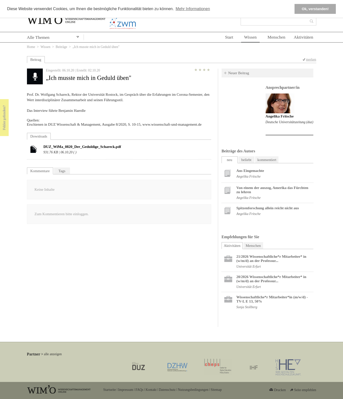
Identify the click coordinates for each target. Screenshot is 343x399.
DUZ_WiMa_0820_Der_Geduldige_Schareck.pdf (82, 147)
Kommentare (40, 171)
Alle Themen (38, 37)
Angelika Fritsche (280, 116)
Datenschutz (167, 390)
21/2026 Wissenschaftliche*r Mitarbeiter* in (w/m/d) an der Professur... (271, 259)
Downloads (38, 136)
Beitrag (35, 60)
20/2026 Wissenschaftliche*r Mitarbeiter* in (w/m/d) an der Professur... (271, 279)
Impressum (125, 390)
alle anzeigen (53, 354)
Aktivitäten (303, 37)
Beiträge (61, 47)
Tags (61, 171)
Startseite (109, 390)
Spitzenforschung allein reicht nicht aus (267, 208)
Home (31, 47)
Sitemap (216, 390)
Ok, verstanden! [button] (315, 9)
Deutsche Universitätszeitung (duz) (289, 122)
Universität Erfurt (248, 266)
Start (229, 37)
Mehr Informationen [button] (193, 9)
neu (229, 160)
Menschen (276, 37)
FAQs (139, 390)
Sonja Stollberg (246, 307)
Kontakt (151, 390)
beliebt (246, 160)
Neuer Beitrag (238, 73)
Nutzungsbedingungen (193, 390)
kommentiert (266, 160)
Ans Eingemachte (250, 171)
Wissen (250, 37)
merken (311, 59)
